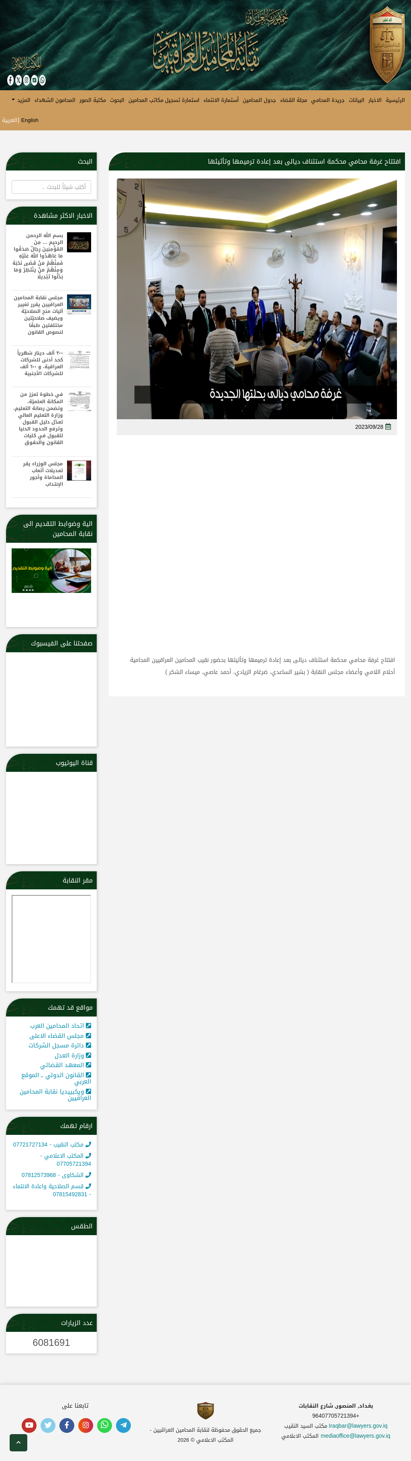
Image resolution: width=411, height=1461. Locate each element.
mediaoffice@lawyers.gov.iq (355, 1436)
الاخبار (375, 100)
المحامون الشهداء (55, 100)
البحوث (117, 100)
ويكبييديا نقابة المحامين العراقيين (55, 1095)
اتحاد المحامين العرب (60, 1025)
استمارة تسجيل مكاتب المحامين (163, 100)
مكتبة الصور (92, 100)
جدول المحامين (259, 100)
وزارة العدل (73, 1055)
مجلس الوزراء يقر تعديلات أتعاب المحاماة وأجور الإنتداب (43, 474)
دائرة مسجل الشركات (59, 1045)
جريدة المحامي (328, 100)
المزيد (21, 100)
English (30, 120)
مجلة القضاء (293, 100)
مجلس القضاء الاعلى (60, 1035)
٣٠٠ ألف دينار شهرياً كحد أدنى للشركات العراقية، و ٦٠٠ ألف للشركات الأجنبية (40, 363)
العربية (9, 120)
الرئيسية (395, 100)
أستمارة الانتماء (221, 100)
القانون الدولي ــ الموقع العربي (56, 1078)
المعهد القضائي (65, 1065)
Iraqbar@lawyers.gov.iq (358, 1425)
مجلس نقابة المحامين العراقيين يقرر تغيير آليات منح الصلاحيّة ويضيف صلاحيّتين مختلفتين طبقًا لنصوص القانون (38, 315)
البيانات (356, 100)
